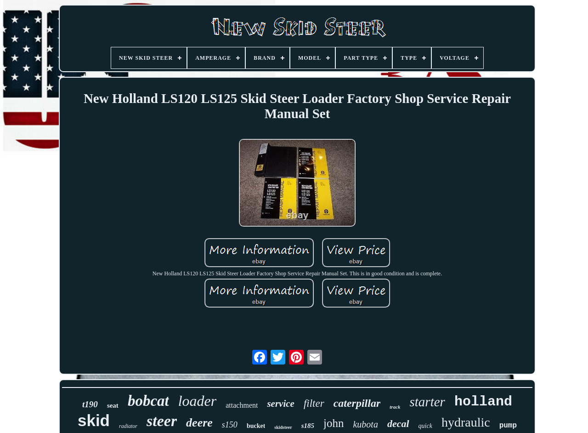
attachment (242, 405)
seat (113, 405)
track (395, 407)
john (333, 423)
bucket (256, 425)
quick (425, 425)
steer (162, 420)
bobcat (148, 401)
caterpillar (357, 403)
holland (483, 402)
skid (94, 420)
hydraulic (465, 422)
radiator (128, 426)
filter (314, 403)
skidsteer (283, 427)
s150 (229, 424)
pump (508, 426)
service (280, 403)
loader (197, 401)
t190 (90, 404)
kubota (365, 424)
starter (427, 401)
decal (398, 423)
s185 (307, 425)
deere (199, 422)
